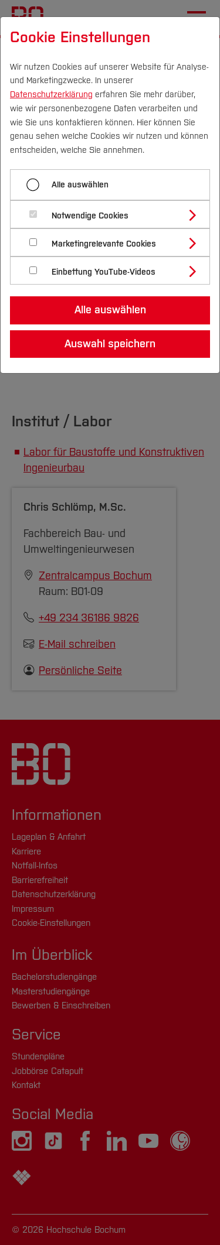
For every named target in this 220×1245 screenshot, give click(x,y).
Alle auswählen (80, 185)
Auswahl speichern (110, 343)
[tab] (115, 214)
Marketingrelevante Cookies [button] (104, 244)
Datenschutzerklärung (51, 95)
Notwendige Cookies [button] (90, 216)
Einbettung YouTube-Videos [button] (103, 272)
